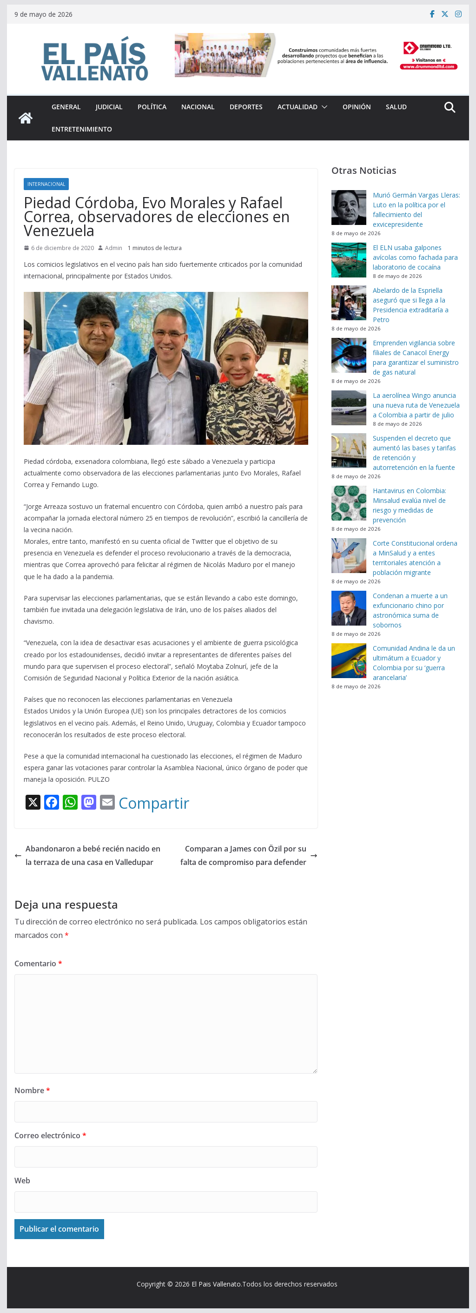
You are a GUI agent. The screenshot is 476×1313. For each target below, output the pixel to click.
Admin (113, 248)
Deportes (246, 106)
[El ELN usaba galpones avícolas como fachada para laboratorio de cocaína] (348, 260)
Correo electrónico (50, 1135)
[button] (322, 106)
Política (152, 106)
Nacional (198, 106)
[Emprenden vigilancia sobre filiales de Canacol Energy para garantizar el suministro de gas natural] (348, 355)
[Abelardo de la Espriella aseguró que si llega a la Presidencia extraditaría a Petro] (348, 302)
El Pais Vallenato (216, 1284)
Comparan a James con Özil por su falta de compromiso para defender (248, 855)
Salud (396, 106)
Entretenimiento (82, 129)
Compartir (154, 803)
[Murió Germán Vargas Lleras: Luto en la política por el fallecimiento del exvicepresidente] (348, 207)
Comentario (38, 963)
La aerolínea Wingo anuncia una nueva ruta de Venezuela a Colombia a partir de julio (416, 405)
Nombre (32, 1090)
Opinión (357, 106)
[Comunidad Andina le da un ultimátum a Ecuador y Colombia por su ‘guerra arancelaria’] (348, 660)
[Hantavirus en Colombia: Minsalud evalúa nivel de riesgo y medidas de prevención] (348, 503)
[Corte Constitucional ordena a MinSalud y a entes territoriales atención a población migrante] (348, 555)
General (66, 106)
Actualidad (297, 106)
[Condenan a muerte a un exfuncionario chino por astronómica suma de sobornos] (348, 608)
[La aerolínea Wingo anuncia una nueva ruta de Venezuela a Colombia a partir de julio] (348, 407)
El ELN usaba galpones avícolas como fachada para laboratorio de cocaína (415, 257)
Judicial (109, 106)
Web (22, 1180)
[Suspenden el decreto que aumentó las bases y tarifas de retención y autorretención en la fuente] (348, 450)
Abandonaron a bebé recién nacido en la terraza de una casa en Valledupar (87, 855)
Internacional (46, 184)
